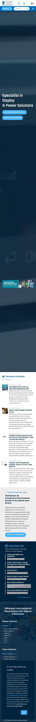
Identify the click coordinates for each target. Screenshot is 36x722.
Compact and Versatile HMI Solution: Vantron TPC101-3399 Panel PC (20, 465)
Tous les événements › (24, 597)
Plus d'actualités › (7, 380)
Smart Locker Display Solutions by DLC (20, 411)
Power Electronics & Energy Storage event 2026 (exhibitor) (18, 563)
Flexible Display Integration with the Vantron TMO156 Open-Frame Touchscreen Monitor (21, 437)
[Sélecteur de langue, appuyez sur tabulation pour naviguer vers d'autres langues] (32, 3)
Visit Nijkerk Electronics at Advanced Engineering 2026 (19, 388)
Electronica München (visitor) (17, 590)
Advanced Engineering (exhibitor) (15, 556)
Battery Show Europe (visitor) (18, 576)
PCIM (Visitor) (12, 570)
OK (24, 712)
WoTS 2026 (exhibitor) (15, 583)
